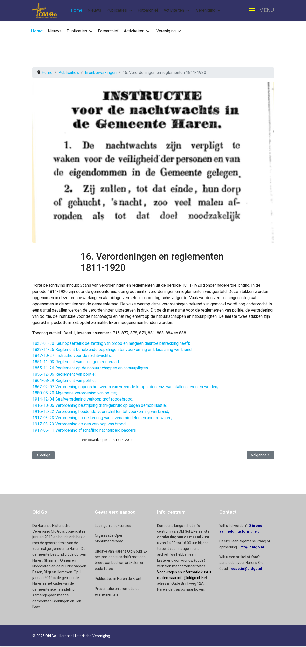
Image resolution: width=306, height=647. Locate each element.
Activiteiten (174, 10)
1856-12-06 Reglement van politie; (64, 374)
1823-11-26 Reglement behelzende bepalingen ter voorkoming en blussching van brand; (112, 349)
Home (76, 10)
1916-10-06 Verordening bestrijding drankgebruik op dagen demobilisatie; (99, 405)
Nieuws (94, 10)
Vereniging (205, 10)
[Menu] (261, 10)
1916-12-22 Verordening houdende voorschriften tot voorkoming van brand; (100, 411)
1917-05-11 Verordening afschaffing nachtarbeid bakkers (84, 430)
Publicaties (116, 10)
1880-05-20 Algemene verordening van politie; (74, 393)
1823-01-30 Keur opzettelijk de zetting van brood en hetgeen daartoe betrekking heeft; (111, 343)
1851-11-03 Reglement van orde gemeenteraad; (76, 362)
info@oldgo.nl (251, 548)
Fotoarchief (148, 10)
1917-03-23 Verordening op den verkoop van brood (79, 424)
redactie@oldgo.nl (245, 569)
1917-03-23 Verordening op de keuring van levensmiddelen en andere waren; (102, 418)
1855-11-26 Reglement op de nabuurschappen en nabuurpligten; (90, 368)
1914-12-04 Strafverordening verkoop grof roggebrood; (82, 399)
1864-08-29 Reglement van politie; (64, 380)
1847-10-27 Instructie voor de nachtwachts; (72, 355)
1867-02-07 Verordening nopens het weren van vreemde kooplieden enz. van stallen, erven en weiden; (125, 386)
